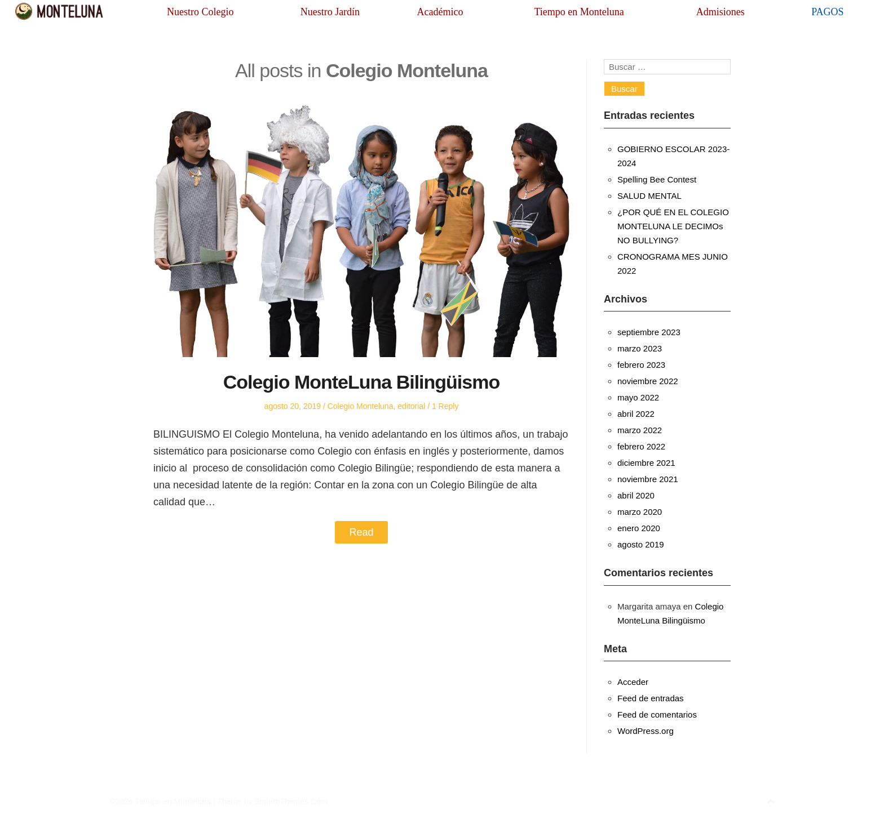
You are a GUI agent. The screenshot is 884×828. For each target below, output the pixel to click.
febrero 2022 (641, 446)
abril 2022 (636, 414)
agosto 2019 (640, 544)
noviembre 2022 (647, 381)
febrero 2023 (641, 365)
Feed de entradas (650, 698)
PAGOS (827, 11)
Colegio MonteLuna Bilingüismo (361, 382)
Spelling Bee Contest (656, 179)
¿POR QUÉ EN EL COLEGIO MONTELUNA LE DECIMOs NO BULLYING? (673, 226)
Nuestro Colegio (200, 11)
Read (361, 532)
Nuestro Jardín (330, 11)
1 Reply (445, 406)
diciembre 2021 (646, 463)
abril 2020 (636, 495)
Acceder (632, 682)
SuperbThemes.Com (290, 801)
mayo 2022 (638, 397)
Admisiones (720, 11)
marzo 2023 (639, 348)
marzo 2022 (639, 430)
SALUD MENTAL (649, 196)
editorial (411, 406)
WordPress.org (645, 731)
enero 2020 (638, 528)
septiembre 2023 (648, 332)
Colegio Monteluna (361, 406)
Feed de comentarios (657, 714)
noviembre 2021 (647, 479)
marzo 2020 (639, 512)
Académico (440, 11)
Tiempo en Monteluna (579, 11)
